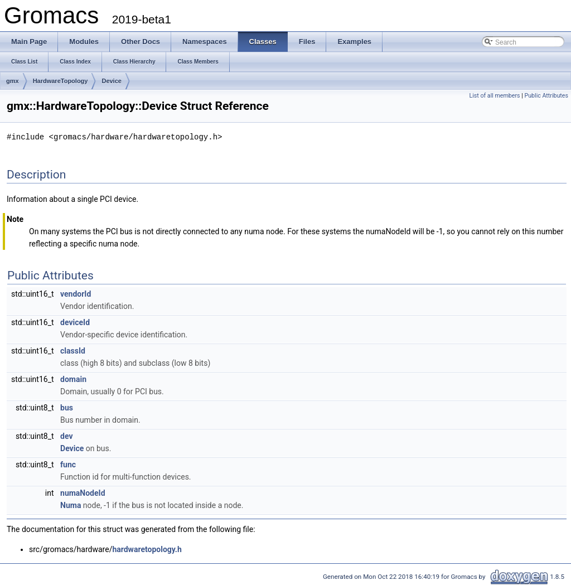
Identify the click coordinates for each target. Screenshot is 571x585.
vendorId (75, 293)
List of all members (494, 95)
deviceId (75, 321)
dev (66, 435)
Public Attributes (546, 95)
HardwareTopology (60, 81)
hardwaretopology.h (146, 548)
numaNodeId (82, 492)
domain (73, 378)
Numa (70, 504)
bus (66, 407)
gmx (12, 81)
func (68, 464)
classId (72, 350)
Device (111, 81)
